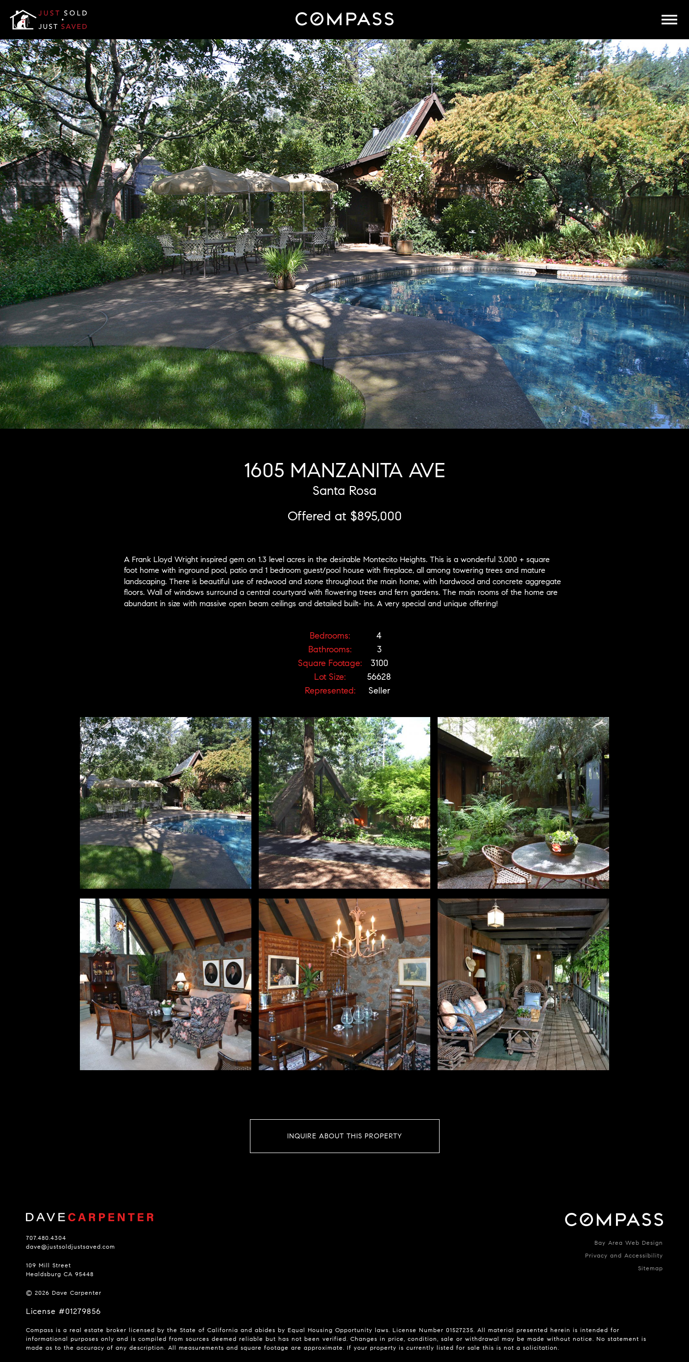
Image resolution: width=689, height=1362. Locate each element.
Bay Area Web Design (628, 1242)
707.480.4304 (46, 1237)
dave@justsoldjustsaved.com (70, 1246)
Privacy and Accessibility (624, 1255)
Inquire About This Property (344, 1136)
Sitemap (650, 1268)
